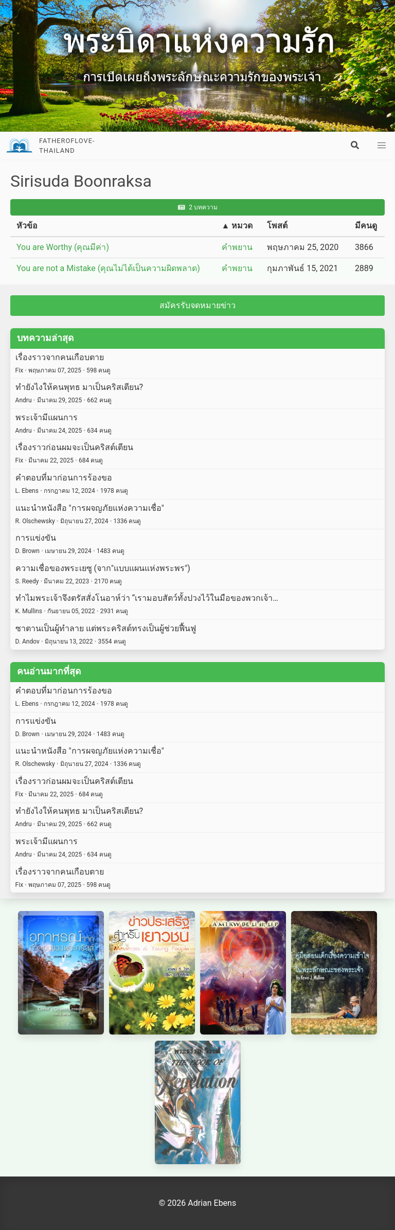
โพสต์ (277, 225)
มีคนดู (366, 225)
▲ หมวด (237, 225)
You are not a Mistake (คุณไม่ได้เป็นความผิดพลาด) (108, 268)
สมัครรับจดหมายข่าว (197, 305)
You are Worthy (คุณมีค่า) (62, 247)
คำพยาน (237, 247)
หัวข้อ (27, 225)
